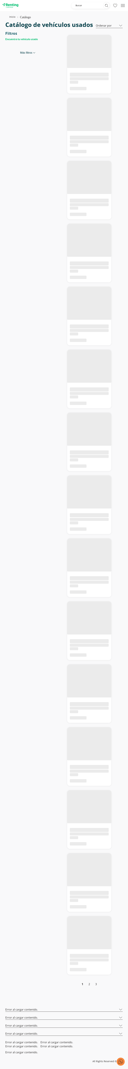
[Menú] (122, 5)
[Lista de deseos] (115, 5)
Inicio (12, 16)
